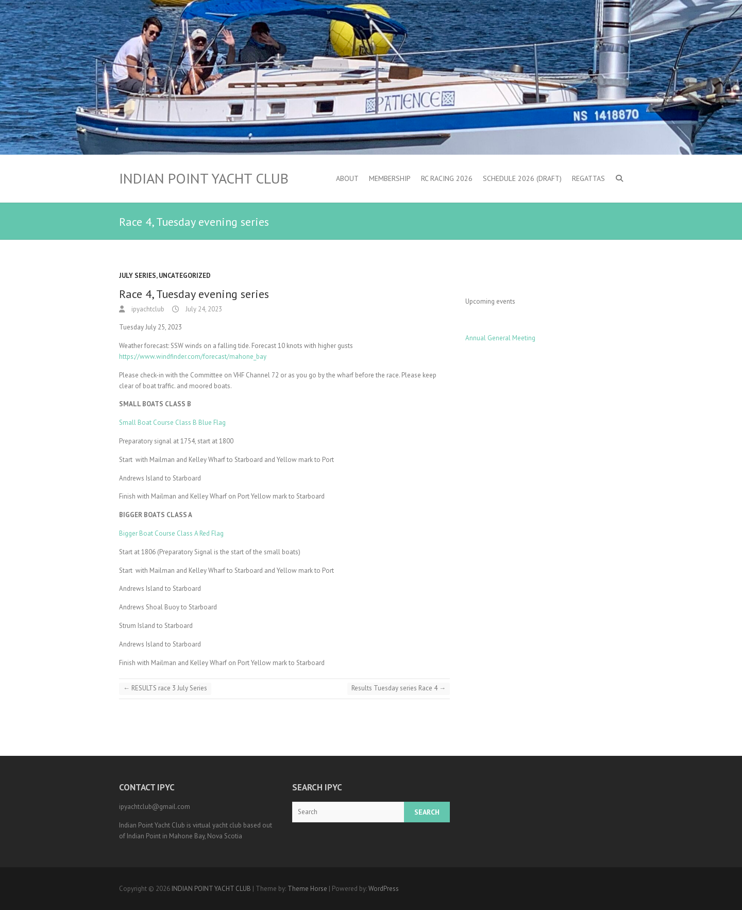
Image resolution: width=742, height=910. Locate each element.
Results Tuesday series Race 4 (398, 688)
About (347, 178)
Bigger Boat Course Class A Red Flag (171, 533)
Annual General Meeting (500, 338)
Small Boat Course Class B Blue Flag (172, 422)
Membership (390, 178)
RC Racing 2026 (447, 178)
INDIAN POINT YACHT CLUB (204, 178)
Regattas (588, 178)
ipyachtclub (147, 309)
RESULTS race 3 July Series (165, 688)
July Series (137, 275)
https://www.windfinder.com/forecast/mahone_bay (192, 356)
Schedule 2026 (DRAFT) (522, 178)
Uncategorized (185, 275)
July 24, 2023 (203, 309)
